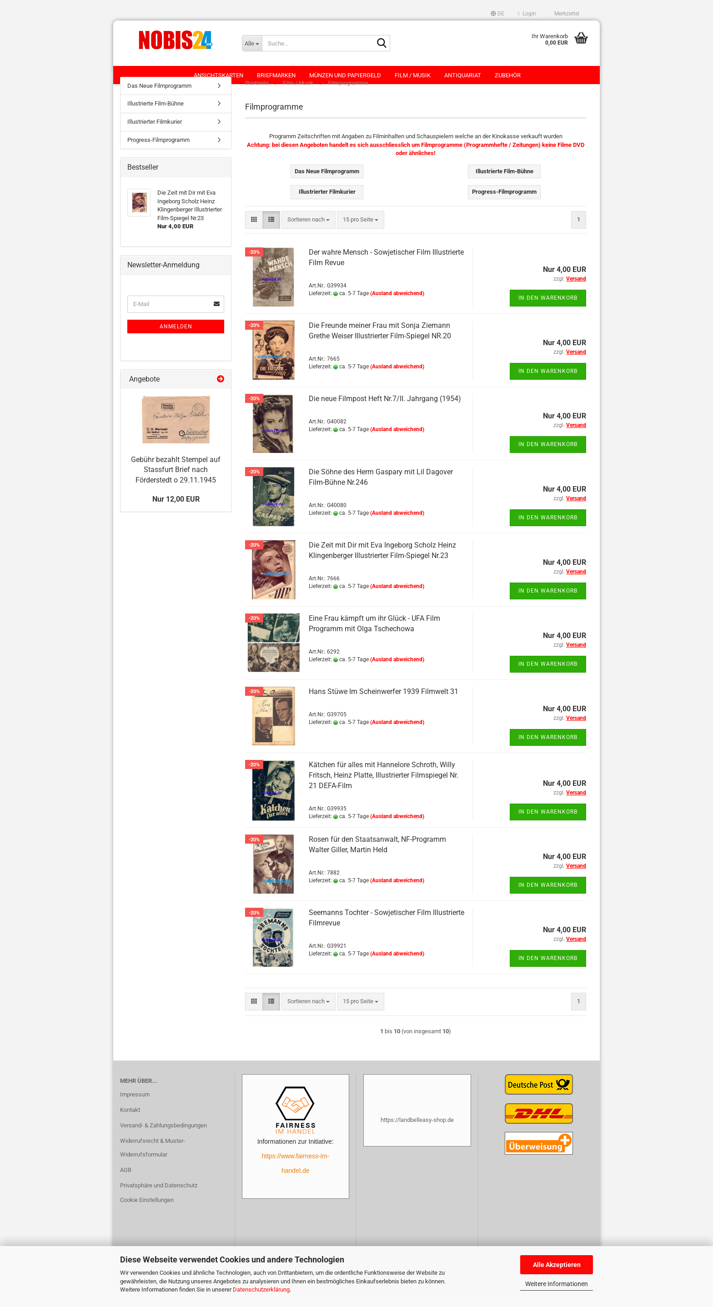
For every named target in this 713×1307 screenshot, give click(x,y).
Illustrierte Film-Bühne (155, 118)
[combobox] (308, 234)
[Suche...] (252, 43)
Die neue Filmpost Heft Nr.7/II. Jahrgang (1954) (385, 412)
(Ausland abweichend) (397, 307)
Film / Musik (413, 75)
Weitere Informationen (556, 1283)
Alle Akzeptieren (557, 1264)
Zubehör (508, 75)
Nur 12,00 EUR (176, 513)
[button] (497, 13)
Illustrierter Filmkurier (154, 135)
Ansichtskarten (218, 75)
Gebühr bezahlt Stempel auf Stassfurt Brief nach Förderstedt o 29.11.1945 (176, 484)
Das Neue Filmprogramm (159, 99)
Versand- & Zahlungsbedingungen (163, 1139)
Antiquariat (462, 75)
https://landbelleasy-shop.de (417, 1134)
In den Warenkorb (547, 312)
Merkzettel (564, 13)
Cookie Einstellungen (147, 1214)
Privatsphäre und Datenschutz (158, 1199)
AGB (125, 1184)
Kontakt (130, 1124)
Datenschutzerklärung (261, 1289)
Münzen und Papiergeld (345, 75)
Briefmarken (276, 75)
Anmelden (176, 340)
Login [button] (527, 13)
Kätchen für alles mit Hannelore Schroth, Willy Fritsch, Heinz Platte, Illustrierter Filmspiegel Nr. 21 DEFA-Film (383, 789)
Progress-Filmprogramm (158, 154)
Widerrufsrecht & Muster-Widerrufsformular (152, 1161)
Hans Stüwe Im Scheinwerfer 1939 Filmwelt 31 (383, 705)
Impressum (135, 1109)
